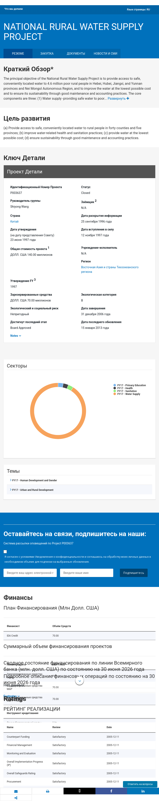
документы (76, 53)
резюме (18, 53)
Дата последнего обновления (101, 322)
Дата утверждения (23, 229)
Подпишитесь (133, 573)
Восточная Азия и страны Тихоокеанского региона (110, 269)
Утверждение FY (23, 280)
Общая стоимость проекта (29, 248)
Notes (14, 335)
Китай (14, 221)
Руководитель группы (25, 200)
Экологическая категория (98, 294)
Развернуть (118, 98)
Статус (85, 187)
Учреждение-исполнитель (99, 247)
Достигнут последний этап (28, 322)
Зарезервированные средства (31, 294)
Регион (86, 261)
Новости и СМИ (105, 53)
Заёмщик (88, 201)
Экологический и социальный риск (34, 308)
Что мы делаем (13, 8)
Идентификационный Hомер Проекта (36, 187)
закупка (46, 53)
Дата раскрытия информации (101, 215)
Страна (15, 215)
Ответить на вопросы (140, 784)
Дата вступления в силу (97, 229)
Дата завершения (93, 308)
